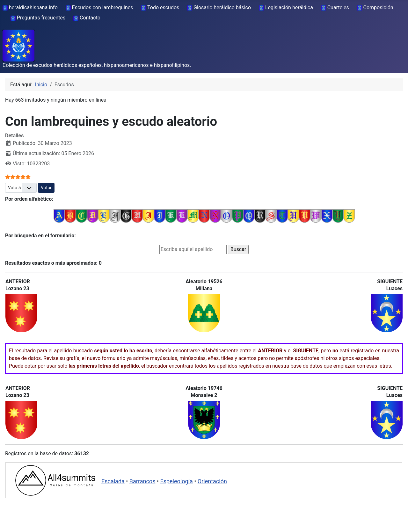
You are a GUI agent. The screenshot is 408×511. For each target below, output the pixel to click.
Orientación (212, 481)
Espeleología (176, 481)
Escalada (113, 481)
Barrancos (142, 481)
